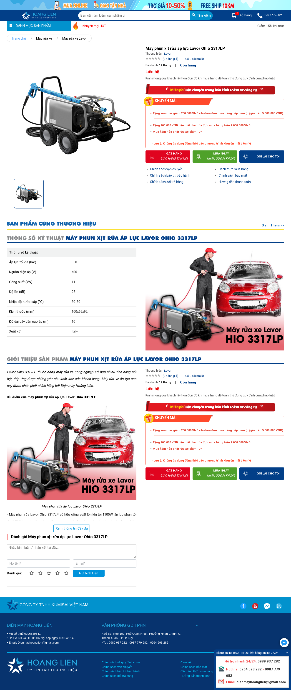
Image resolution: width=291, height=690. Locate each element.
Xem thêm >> (273, 225)
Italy (75, 331)
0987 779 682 (139, 642)
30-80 (76, 302)
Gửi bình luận (88, 573)
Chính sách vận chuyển (166, 169)
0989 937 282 (118, 642)
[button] (135, 192)
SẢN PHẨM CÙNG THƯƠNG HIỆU (51, 223)
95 (73, 292)
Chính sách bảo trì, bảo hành (170, 175)
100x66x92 (80, 311)
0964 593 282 (159, 642)
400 (74, 272)
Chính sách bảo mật (233, 175)
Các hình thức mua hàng (197, 671)
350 (74, 262)
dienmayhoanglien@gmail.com (261, 682)
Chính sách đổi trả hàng (166, 182)
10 (73, 322)
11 (73, 282)
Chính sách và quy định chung (121, 662)
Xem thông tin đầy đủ (72, 528)
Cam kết (186, 662)
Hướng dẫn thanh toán (235, 182)
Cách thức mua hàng (233, 169)
